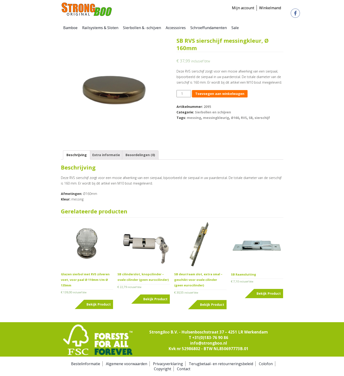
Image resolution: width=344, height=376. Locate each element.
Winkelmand (270, 7)
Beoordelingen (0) (140, 155)
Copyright (162, 368)
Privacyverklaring (168, 363)
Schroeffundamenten (208, 27)
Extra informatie (106, 155)
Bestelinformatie (85, 363)
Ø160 (235, 117)
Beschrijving (76, 155)
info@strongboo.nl (208, 343)
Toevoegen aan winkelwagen (219, 93)
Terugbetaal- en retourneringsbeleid (221, 363)
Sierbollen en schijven (213, 112)
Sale (235, 27)
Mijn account (243, 7)
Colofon (266, 363)
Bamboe (70, 27)
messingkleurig (216, 117)
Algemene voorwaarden (126, 363)
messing (194, 117)
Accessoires (176, 27)
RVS (244, 117)
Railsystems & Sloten (100, 27)
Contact (183, 368)
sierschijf (262, 117)
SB (251, 117)
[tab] (76, 155)
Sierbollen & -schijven (142, 27)
